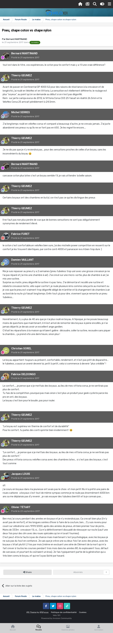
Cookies (82, 612)
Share (27, 572)
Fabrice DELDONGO (23, 374)
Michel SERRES (20, 112)
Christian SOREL (21, 348)
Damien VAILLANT (22, 259)
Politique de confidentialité (64, 612)
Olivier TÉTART (20, 507)
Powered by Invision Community (56, 618)
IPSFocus (44, 612)
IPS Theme (31, 612)
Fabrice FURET (20, 233)
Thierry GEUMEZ (21, 75)
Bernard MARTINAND (16, 39)
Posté (25, 57)
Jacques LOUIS (20, 473)
